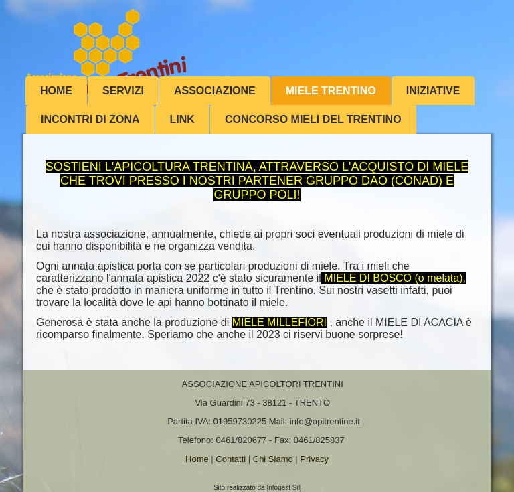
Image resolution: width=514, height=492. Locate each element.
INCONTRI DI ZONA (90, 119)
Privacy (314, 459)
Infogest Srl (283, 487)
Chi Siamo (273, 459)
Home (56, 90)
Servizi (123, 90)
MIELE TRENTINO (331, 90)
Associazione (215, 90)
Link (182, 119)
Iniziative (433, 90)
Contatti (231, 459)
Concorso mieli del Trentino (313, 119)
